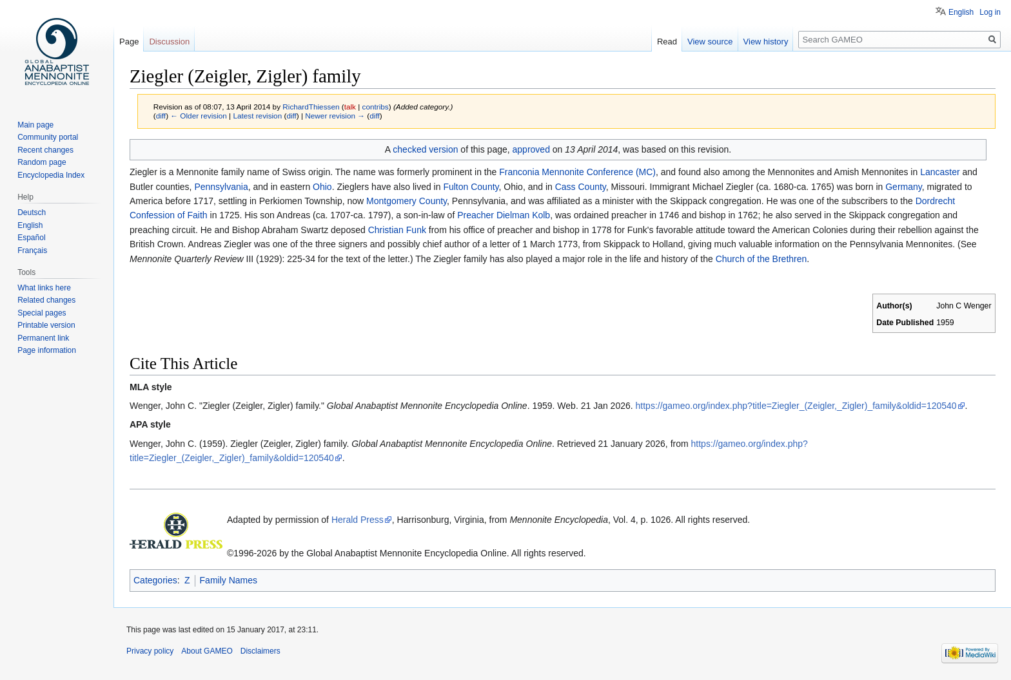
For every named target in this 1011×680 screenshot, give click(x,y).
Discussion (169, 41)
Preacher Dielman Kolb (503, 215)
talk (350, 106)
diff (161, 115)
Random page (41, 162)
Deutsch (31, 212)
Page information (46, 350)
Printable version (46, 325)
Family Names (228, 580)
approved (531, 149)
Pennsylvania (221, 187)
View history (766, 41)
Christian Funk (397, 230)
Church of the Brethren (761, 259)
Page (129, 41)
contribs (375, 106)
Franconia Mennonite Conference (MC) (577, 172)
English (961, 12)
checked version (425, 149)
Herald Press (357, 520)
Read (667, 41)
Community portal (47, 137)
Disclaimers (260, 651)
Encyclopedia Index (50, 175)
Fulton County (470, 187)
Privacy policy (149, 651)
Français (32, 250)
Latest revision (257, 115)
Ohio (322, 187)
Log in (990, 12)
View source (710, 41)
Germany (903, 187)
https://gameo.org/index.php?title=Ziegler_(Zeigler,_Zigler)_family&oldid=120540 (796, 406)
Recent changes (45, 150)
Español (31, 237)
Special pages (41, 312)
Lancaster (939, 172)
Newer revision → (335, 115)
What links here (44, 287)
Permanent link (43, 338)
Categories (155, 580)
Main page (35, 124)
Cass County (580, 187)
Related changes (46, 300)
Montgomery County (406, 201)
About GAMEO (206, 651)
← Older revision (198, 115)
